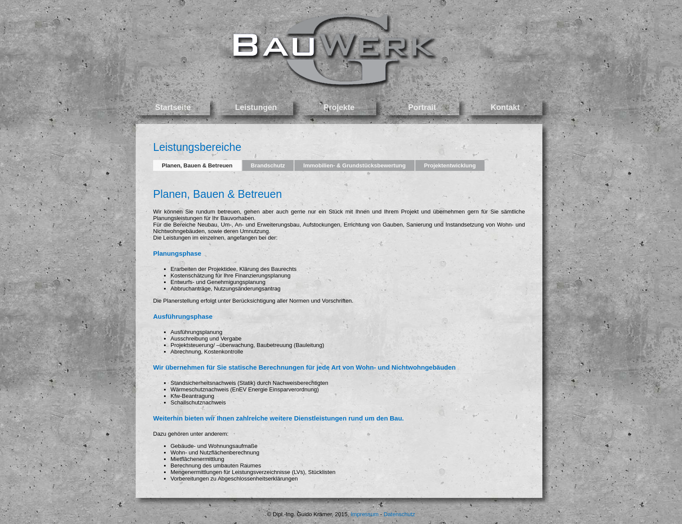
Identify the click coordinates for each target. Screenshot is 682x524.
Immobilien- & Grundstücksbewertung (354, 165)
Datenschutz (399, 514)
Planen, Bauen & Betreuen (197, 165)
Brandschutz (268, 165)
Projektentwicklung (450, 165)
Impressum (364, 514)
